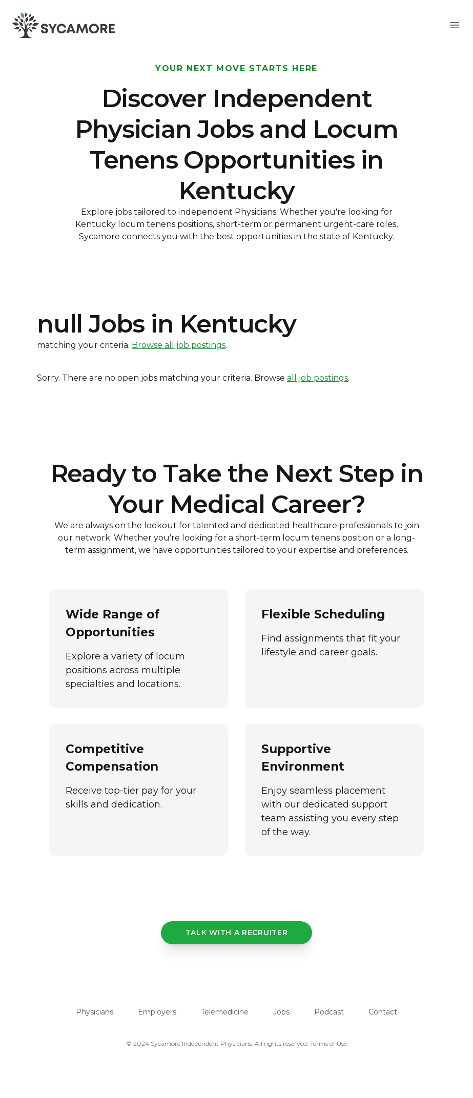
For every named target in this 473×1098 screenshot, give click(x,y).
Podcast (329, 1012)
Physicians (94, 1012)
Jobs (281, 1012)
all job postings (317, 378)
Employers (157, 1012)
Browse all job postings (178, 345)
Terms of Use (328, 1043)
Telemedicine (225, 1012)
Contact (382, 1012)
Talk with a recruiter (237, 932)
